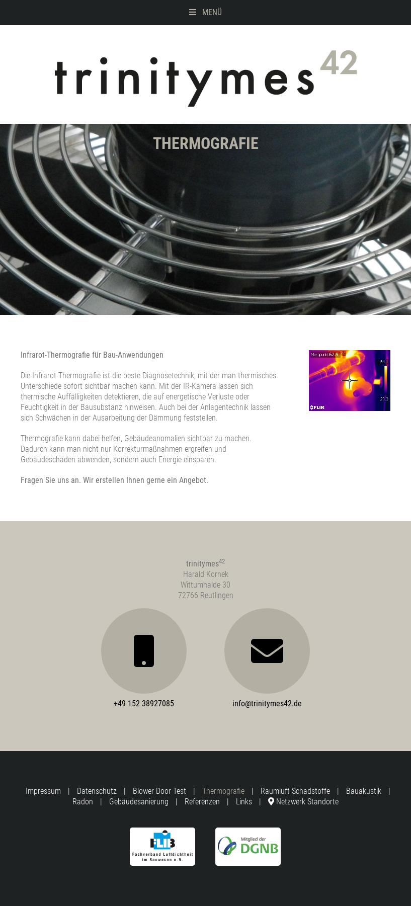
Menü (205, 12)
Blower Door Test (159, 791)
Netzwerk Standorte (303, 801)
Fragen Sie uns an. (51, 480)
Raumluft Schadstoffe (295, 791)
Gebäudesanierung (139, 801)
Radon (82, 801)
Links (244, 801)
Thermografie (223, 791)
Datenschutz (97, 791)
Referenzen (202, 801)
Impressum (43, 791)
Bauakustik (363, 791)
